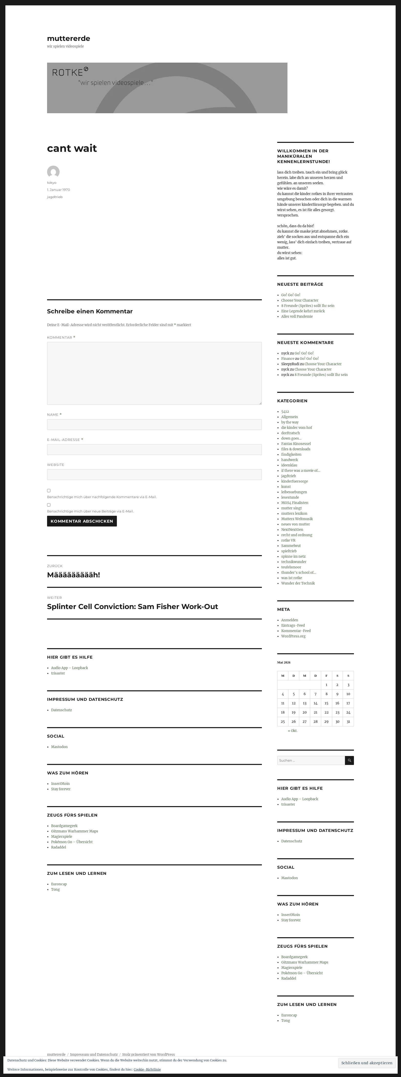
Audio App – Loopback (69, 668)
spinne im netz (293, 556)
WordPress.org (293, 636)
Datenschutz (61, 710)
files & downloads (295, 449)
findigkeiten (291, 454)
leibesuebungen (294, 492)
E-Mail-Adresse (65, 440)
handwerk (289, 460)
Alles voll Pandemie (297, 316)
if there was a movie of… (300, 470)
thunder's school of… (298, 572)
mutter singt (291, 508)
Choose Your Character (299, 300)
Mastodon (59, 747)
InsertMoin (60, 784)
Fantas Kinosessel (296, 444)
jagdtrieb (55, 197)
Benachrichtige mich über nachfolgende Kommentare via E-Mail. (102, 497)
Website (55, 465)
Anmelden (289, 620)
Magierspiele (61, 836)
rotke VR (288, 540)
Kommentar (61, 337)
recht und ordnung (296, 535)
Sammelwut (291, 546)
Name (54, 415)
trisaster (58, 673)
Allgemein (289, 417)
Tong (55, 889)
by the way (289, 422)
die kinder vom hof (296, 428)
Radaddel (58, 847)
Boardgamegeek (64, 826)
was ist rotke (291, 578)
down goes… (291, 438)
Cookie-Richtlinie (147, 1069)
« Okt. (292, 731)
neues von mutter (295, 524)
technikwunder (293, 562)
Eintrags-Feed (293, 625)
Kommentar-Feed (296, 631)
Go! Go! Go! (290, 295)
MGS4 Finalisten (294, 503)
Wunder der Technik (298, 583)
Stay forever (61, 789)
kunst (286, 487)
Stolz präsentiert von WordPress (148, 1054)
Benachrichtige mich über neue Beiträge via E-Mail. (90, 511)
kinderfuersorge (294, 481)
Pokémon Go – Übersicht (72, 842)
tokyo (51, 182)
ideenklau (289, 465)
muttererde (68, 38)
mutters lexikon (294, 513)
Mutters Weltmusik (297, 519)
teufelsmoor (291, 567)
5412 (285, 411)
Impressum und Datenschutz (94, 1054)
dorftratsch (290, 433)
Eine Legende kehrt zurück (303, 311)
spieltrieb (289, 551)
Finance (287, 359)
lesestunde (290, 497)
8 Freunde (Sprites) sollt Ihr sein (308, 306)
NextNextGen (292, 530)
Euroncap (59, 884)
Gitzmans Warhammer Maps (74, 831)
